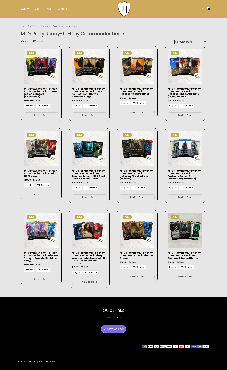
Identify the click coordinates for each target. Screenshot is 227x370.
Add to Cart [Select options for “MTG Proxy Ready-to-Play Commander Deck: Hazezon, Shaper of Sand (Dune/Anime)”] (185, 115)
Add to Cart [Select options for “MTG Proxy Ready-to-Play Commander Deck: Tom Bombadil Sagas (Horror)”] (185, 276)
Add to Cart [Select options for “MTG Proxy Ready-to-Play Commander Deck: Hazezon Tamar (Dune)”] (137, 112)
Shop (24, 8)
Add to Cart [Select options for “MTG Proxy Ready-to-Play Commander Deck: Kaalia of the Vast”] (41, 194)
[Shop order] (190, 42)
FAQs (48, 8)
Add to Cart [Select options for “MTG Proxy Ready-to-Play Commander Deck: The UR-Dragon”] (137, 276)
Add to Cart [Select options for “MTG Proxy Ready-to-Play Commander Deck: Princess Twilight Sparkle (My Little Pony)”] (41, 279)
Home (24, 26)
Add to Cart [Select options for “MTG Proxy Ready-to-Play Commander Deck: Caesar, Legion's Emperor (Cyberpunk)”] (41, 115)
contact (118, 317)
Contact (62, 8)
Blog (37, 8)
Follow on (113, 329)
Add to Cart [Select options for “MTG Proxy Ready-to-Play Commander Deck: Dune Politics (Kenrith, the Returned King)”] (89, 115)
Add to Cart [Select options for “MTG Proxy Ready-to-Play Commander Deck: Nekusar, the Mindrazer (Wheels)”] (137, 197)
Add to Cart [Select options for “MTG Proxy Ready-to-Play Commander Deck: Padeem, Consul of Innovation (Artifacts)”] (185, 197)
